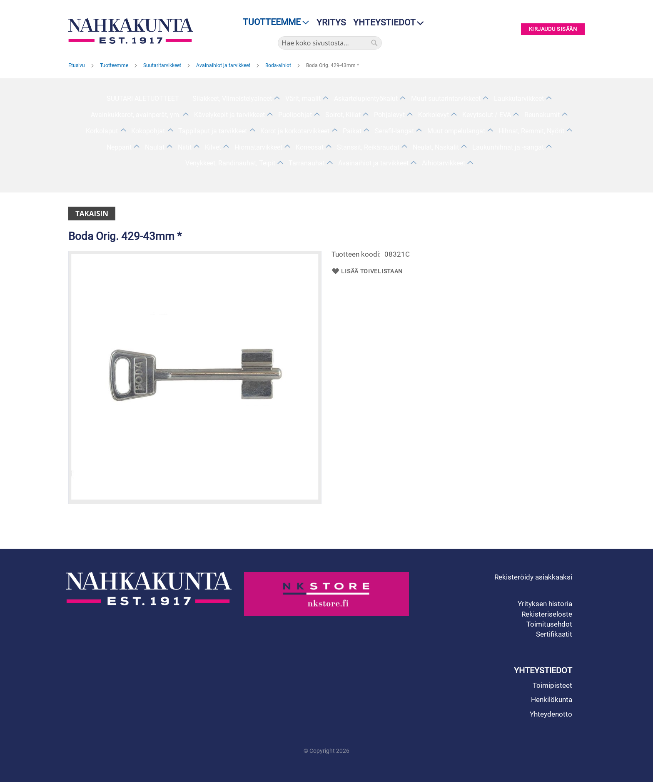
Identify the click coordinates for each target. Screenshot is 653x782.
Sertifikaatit (554, 634)
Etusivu (77, 65)
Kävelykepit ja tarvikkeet (229, 115)
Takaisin (91, 213)
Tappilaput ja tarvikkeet (212, 131)
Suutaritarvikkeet (162, 65)
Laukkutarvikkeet (519, 98)
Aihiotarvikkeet (443, 163)
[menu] (273, 22)
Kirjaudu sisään (553, 29)
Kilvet (213, 147)
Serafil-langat (394, 131)
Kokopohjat (148, 131)
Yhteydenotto (551, 714)
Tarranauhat (307, 163)
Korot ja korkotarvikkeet (294, 131)
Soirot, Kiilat (343, 115)
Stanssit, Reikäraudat (368, 147)
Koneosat (310, 147)
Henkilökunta (551, 699)
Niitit (185, 147)
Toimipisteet (552, 685)
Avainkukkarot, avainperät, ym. (136, 115)
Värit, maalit (303, 98)
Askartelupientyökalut (366, 98)
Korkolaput (102, 131)
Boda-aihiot (278, 65)
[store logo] (132, 31)
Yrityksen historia (545, 604)
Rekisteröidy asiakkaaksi (533, 577)
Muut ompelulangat (456, 131)
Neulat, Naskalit (436, 147)
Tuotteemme (115, 65)
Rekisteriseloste (546, 614)
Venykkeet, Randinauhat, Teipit (230, 163)
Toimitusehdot (549, 624)
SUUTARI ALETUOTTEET (143, 98)
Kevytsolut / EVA (486, 115)
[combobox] (330, 43)
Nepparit (119, 147)
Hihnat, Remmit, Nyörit (531, 131)
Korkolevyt (433, 115)
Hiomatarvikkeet (258, 147)
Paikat (352, 131)
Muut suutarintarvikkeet (446, 98)
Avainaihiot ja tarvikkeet (224, 65)
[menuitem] (273, 22)
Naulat (154, 147)
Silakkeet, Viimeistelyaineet (232, 98)
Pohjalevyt (389, 115)
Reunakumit (542, 115)
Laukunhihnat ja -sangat (508, 147)
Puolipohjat (295, 115)
